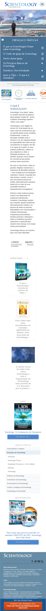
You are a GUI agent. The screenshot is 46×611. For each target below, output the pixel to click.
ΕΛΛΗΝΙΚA (36, 574)
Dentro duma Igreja (12, 58)
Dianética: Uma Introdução (16, 70)
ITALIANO (6, 576)
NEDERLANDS (7, 573)
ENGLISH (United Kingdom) (28, 569)
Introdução (11, 457)
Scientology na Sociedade (16, 491)
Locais (33, 585)
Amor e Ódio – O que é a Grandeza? (16, 76)
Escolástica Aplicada (31, 94)
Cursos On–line (8, 585)
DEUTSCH (16, 573)
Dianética (11, 468)
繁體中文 (32, 571)
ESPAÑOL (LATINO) (9, 574)
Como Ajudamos (6, 99)
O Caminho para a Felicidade (19, 94)
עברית (14, 571)
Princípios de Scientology (16, 452)
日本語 (19, 571)
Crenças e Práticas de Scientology (23, 582)
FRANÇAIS (7, 571)
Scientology (12, 471)
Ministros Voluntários (18, 584)
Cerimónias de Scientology (16, 480)
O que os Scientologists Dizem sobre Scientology (18, 48)
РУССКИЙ (26, 571)
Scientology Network (26, 592)
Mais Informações (19, 585)
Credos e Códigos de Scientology (19, 487)
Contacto (28, 585)
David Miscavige (14, 593)
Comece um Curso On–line (27, 593)
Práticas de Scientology (15, 476)
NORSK (28, 573)
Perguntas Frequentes (31, 584)
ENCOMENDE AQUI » (23, 437)
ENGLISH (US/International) (11, 569)
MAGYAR (22, 573)
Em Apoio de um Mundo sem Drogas (13, 598)
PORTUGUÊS (14, 576)
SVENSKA (35, 573)
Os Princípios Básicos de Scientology (15, 65)
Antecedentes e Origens (15, 449)
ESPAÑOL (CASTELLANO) (24, 574)
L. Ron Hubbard (8, 582)
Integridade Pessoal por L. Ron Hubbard (21, 464)
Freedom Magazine (18, 596)
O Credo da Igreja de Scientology (20, 54)
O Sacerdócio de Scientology (17, 483)
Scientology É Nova (14, 460)
